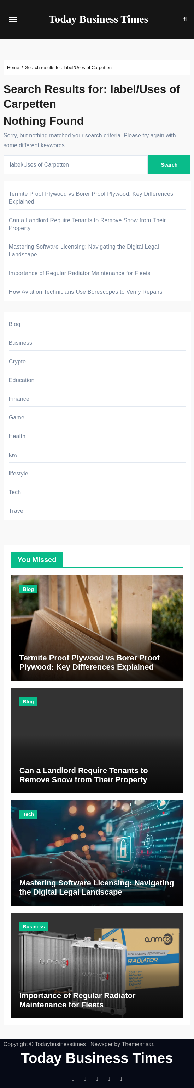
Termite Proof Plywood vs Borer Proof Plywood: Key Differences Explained (89, 662)
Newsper (101, 1044)
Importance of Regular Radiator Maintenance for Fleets (80, 273)
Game (16, 418)
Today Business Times (98, 19)
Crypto (17, 362)
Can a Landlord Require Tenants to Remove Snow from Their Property (83, 775)
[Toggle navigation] (13, 19)
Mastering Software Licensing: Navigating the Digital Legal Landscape (96, 887)
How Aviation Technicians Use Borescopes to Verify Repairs (86, 292)
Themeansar (137, 1044)
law (13, 455)
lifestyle (18, 474)
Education (22, 380)
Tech (15, 492)
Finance (19, 399)
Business (21, 343)
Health (17, 436)
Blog (14, 324)
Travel (17, 511)
